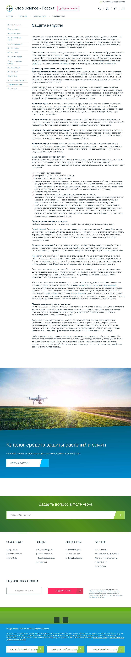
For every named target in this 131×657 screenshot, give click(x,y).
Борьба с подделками (46, 558)
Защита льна (13, 72)
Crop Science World (15, 554)
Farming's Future (74, 554)
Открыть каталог (19, 463)
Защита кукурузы (14, 33)
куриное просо (85, 285)
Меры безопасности (45, 554)
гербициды (37, 64)
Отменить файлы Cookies (65, 649)
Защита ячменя (13, 29)
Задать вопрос (69, 9)
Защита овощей (14, 67)
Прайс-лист (42, 562)
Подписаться (63, 591)
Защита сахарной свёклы (14, 39)
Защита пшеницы (14, 25)
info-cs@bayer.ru (101, 566)
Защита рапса (13, 52)
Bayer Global (13, 558)
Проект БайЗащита (75, 558)
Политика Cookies (100, 638)
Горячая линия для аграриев (108, 560)
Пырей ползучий (39, 229)
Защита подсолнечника (17, 80)
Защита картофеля (15, 44)
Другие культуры (15, 84)
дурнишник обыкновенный (104, 285)
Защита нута (12, 89)
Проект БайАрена (74, 549)
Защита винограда (15, 57)
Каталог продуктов (45, 549)
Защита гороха (13, 48)
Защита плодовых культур (14, 62)
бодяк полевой (51, 293)
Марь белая (37, 256)
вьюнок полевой (77, 293)
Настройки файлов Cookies (25, 649)
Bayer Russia (13, 549)
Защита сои (12, 76)
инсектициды (109, 64)
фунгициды (65, 64)
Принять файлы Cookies (105, 649)
